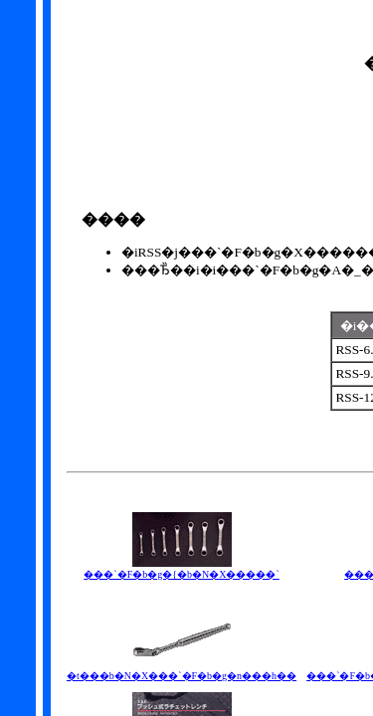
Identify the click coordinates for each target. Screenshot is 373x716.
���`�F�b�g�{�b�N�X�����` (181, 569)
